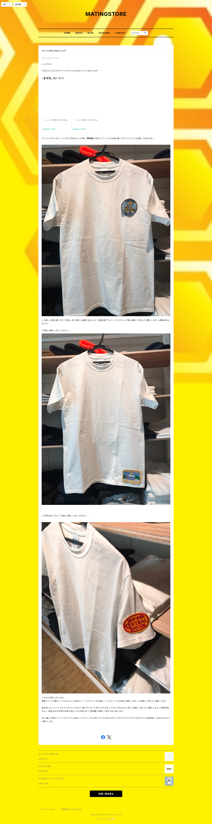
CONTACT (120, 33)
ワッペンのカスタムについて (54, 51)
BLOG (90, 33)
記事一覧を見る (106, 793)
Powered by (106, 819)
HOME (67, 33)
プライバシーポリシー (49, 809)
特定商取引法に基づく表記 (71, 809)
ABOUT (79, 33)
